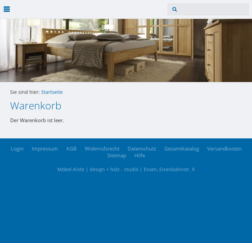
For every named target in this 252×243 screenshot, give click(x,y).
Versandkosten (224, 148)
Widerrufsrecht (102, 148)
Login (17, 148)
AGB (71, 148)
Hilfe (139, 155)
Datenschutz (142, 148)
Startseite (52, 92)
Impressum (45, 148)
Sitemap (116, 155)
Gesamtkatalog (181, 148)
